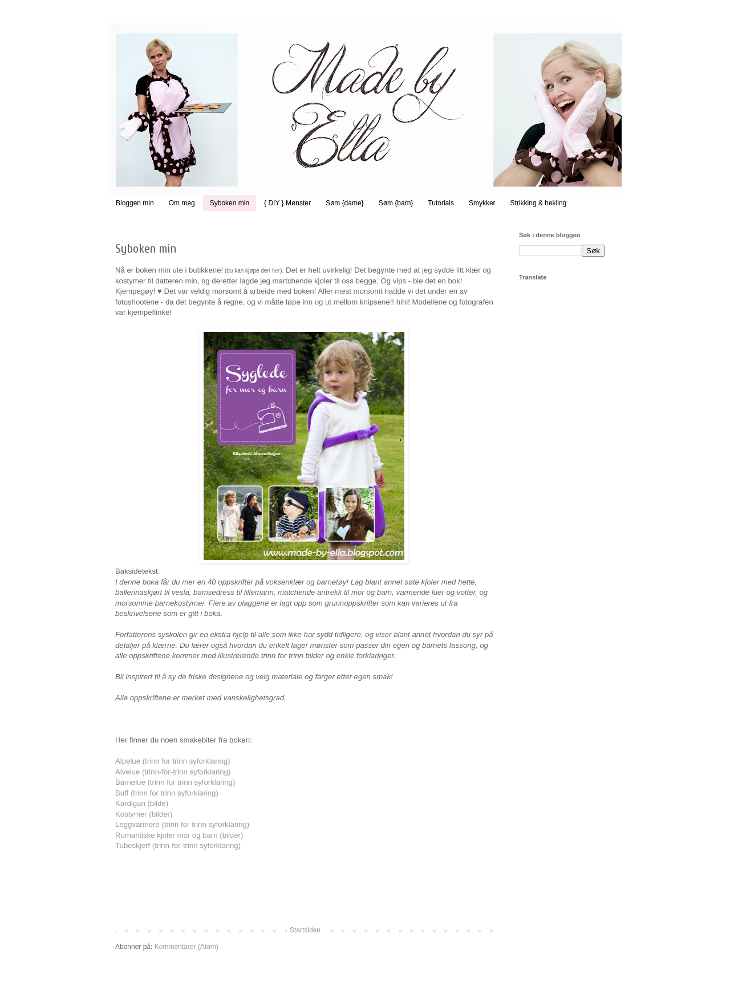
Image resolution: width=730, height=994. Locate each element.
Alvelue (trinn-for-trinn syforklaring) (172, 772)
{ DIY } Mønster (287, 203)
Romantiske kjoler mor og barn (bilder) (179, 835)
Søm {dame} (345, 203)
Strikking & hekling (538, 203)
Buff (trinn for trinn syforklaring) (166, 793)
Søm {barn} (396, 203)
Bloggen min (135, 203)
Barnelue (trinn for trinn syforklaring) (175, 782)
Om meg (182, 203)
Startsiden (305, 930)
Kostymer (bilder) (143, 814)
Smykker (482, 203)
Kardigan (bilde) (141, 803)
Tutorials (441, 203)
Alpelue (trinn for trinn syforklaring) (172, 761)
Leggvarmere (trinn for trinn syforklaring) (182, 824)
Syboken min (229, 203)
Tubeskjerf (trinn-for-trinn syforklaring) (178, 845)
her (276, 270)
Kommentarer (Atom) (186, 947)
